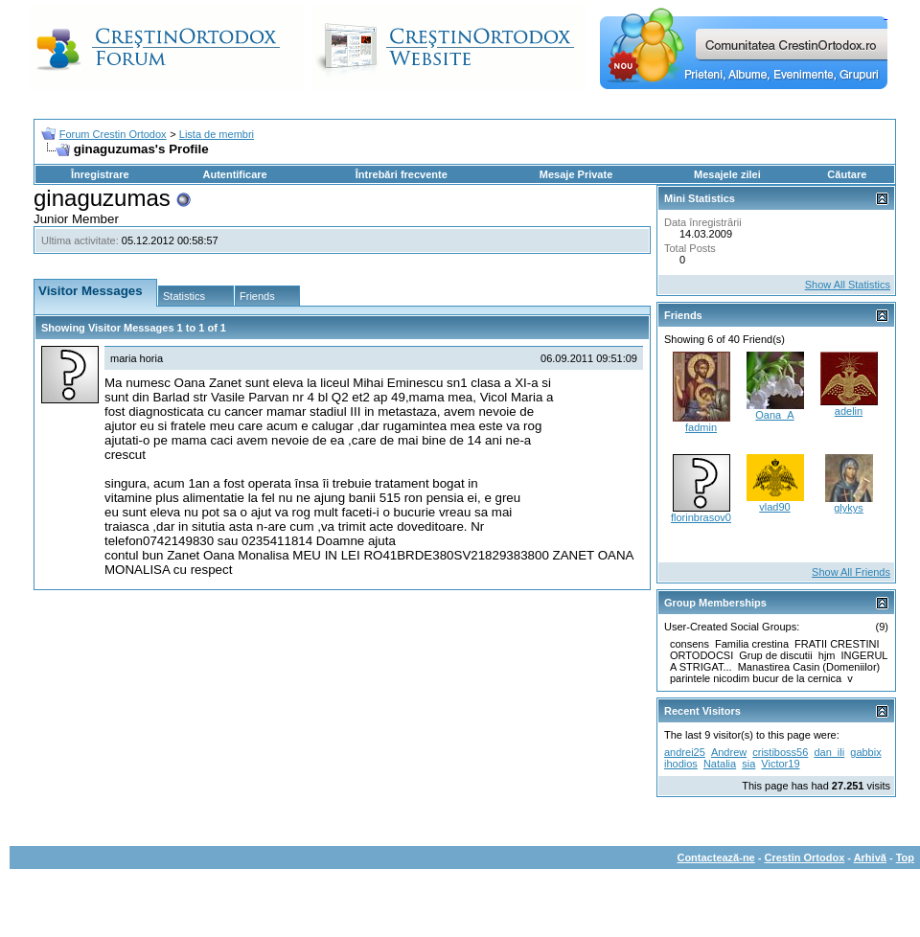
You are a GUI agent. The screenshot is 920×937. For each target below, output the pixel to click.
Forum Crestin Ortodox (113, 134)
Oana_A (774, 415)
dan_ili (829, 752)
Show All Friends (851, 572)
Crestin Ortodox (805, 857)
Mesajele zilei (727, 174)
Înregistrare (100, 174)
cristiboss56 (780, 752)
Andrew (729, 752)
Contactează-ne (715, 857)
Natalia (719, 763)
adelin (848, 411)
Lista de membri (216, 134)
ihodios (681, 763)
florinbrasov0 (701, 517)
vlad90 (774, 507)
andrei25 (684, 752)
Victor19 (780, 763)
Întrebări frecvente (402, 174)
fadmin (701, 427)
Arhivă (870, 857)
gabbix (865, 752)
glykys (848, 508)
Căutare (846, 174)
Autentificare (234, 174)
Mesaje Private (576, 174)
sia (748, 763)
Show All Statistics (847, 284)
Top (905, 857)
